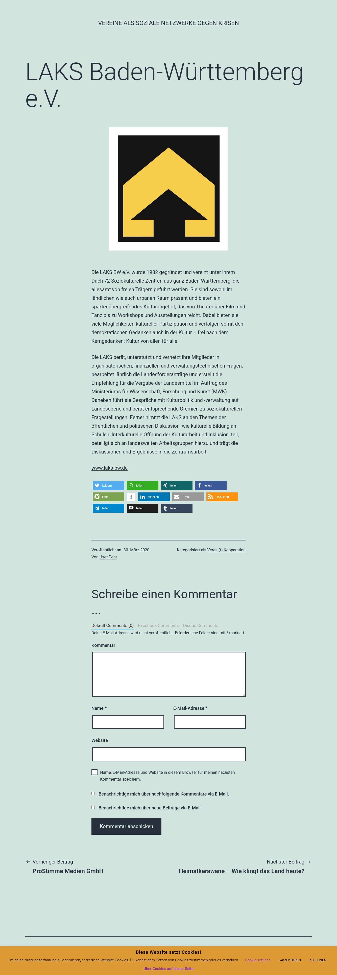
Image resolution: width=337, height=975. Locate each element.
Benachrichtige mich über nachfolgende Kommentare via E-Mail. (164, 794)
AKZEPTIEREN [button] (290, 960)
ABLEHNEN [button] (317, 960)
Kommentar (103, 645)
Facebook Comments (158, 625)
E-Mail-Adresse (190, 708)
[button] (108, 485)
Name (99, 708)
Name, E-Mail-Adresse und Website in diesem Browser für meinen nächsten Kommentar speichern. (167, 776)
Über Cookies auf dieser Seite (168, 968)
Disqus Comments (200, 625)
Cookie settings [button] (258, 960)
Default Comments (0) (112, 625)
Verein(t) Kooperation (226, 550)
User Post (108, 557)
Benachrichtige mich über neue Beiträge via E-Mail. (150, 807)
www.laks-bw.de (109, 468)
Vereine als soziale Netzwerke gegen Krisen (168, 23)
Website (99, 740)
